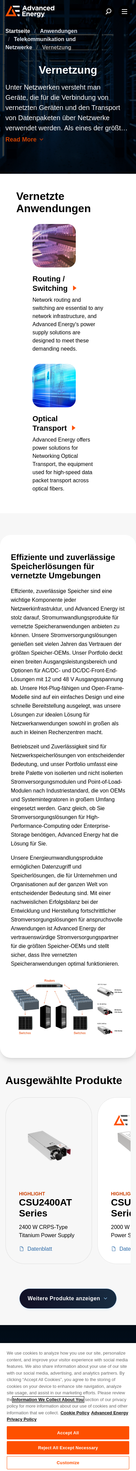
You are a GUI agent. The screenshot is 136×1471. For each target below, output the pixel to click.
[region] (68, 1406)
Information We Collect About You (48, 1399)
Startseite (18, 31)
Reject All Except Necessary (68, 1447)
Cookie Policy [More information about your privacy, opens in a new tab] (75, 1412)
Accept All (68, 1432)
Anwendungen (58, 31)
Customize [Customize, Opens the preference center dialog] (68, 1462)
